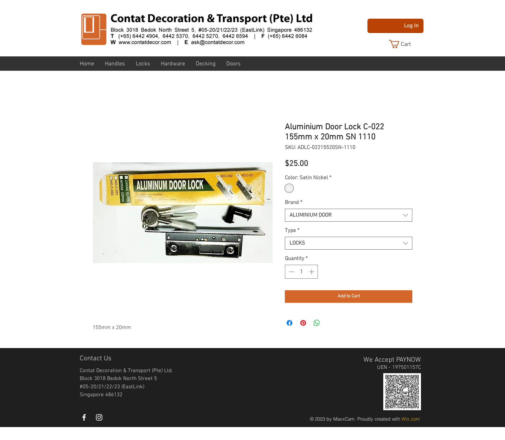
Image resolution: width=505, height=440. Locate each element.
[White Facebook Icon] (84, 417)
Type (292, 230)
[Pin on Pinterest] (303, 323)
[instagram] (99, 417)
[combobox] (348, 215)
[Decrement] (291, 271)
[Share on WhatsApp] (316, 323)
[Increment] (312, 271)
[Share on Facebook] (289, 323)
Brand (293, 202)
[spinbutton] (301, 271)
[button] (405, 44)
